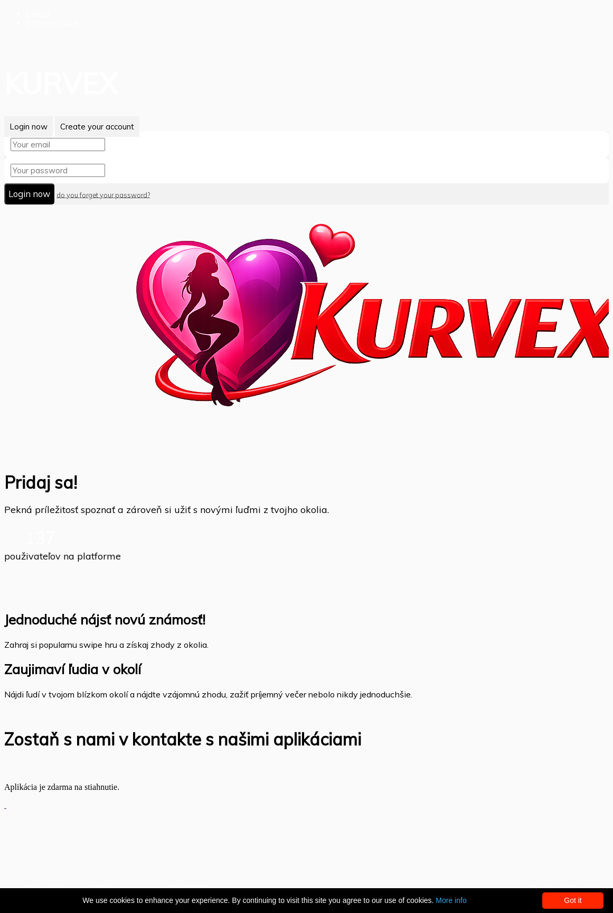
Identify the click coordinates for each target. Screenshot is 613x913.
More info (451, 900)
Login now (29, 127)
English (37, 13)
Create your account (97, 127)
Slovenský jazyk (52, 22)
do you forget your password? (103, 194)
